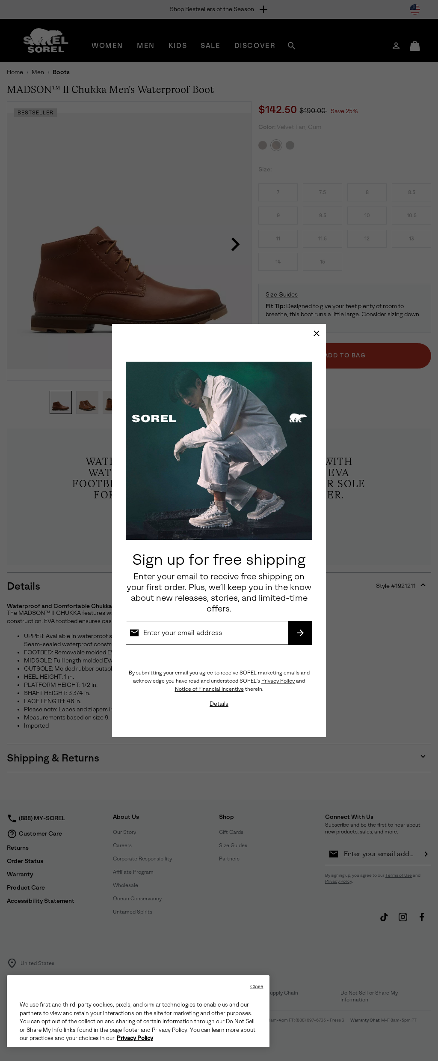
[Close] (316, 333)
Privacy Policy (278, 680)
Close (256, 986)
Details (219, 704)
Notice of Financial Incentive (209, 689)
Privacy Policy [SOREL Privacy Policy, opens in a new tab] (135, 1038)
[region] (138, 1011)
